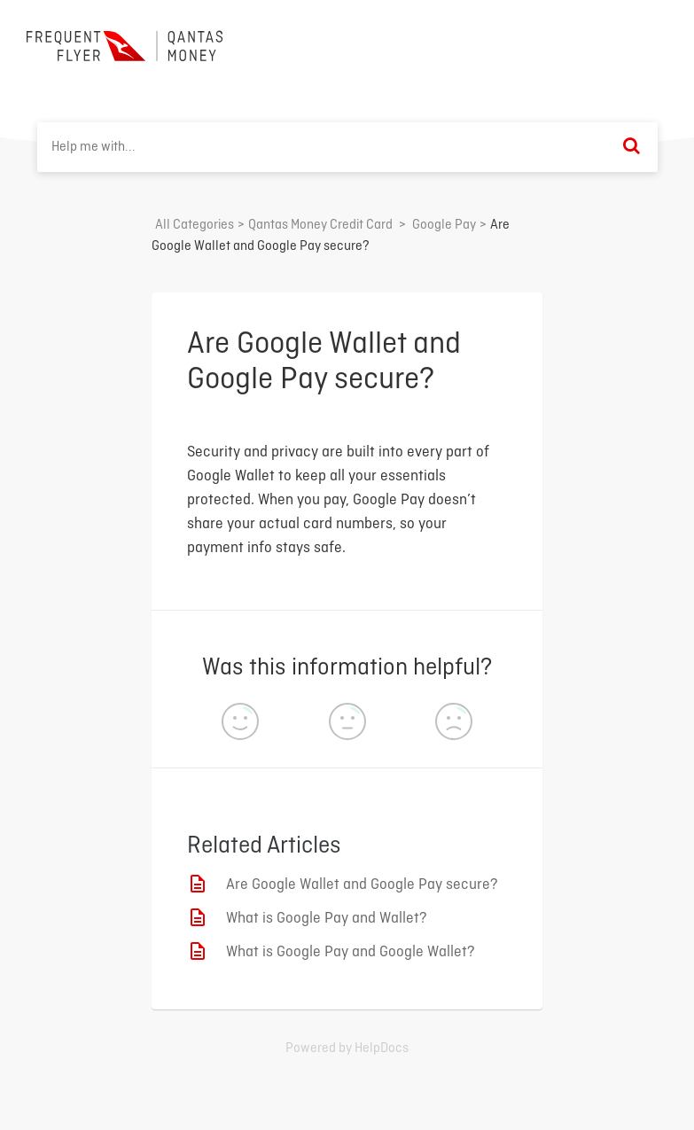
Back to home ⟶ (602, 43)
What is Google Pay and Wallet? (326, 918)
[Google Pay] (444, 225)
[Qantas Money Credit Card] (320, 225)
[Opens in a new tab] (347, 1048)
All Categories (194, 225)
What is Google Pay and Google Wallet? (350, 952)
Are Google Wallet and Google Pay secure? (362, 885)
